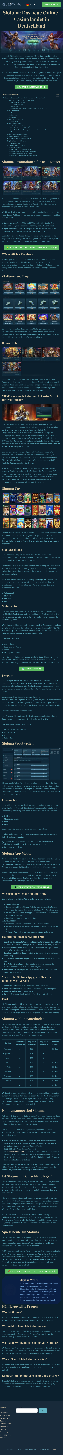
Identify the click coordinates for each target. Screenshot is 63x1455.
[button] (32, 87)
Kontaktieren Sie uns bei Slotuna (5, 1418)
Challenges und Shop (17, 104)
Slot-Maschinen (15, 113)
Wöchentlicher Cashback (18, 102)
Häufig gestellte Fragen (16, 145)
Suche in (19, 1407)
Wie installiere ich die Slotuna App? (21, 126)
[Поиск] (43, 1410)
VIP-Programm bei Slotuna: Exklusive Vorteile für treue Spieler (29, 109)
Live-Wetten (14, 121)
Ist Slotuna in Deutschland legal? (19, 139)
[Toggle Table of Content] (56, 95)
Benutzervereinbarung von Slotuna (5, 1435)
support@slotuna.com (15, 1151)
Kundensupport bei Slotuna (18, 136)
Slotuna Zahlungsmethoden (18, 134)
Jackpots (13, 117)
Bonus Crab (14, 106)
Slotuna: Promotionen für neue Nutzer (21, 100)
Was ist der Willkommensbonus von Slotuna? (24, 151)
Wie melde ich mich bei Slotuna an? (21, 149)
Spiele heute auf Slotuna (17, 141)
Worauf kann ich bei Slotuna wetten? (21, 154)
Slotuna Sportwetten (15, 119)
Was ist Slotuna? (16, 147)
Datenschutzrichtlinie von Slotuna (5, 1426)
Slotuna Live (14, 115)
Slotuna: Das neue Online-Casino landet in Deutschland (25, 98)
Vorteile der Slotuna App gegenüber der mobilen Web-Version (29, 130)
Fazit (12, 132)
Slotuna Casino (13, 111)
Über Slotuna (5, 1413)
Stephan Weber (15, 143)
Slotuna (53, 1449)
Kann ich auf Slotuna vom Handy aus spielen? (24, 156)
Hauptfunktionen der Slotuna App (21, 128)
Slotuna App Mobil (14, 124)
